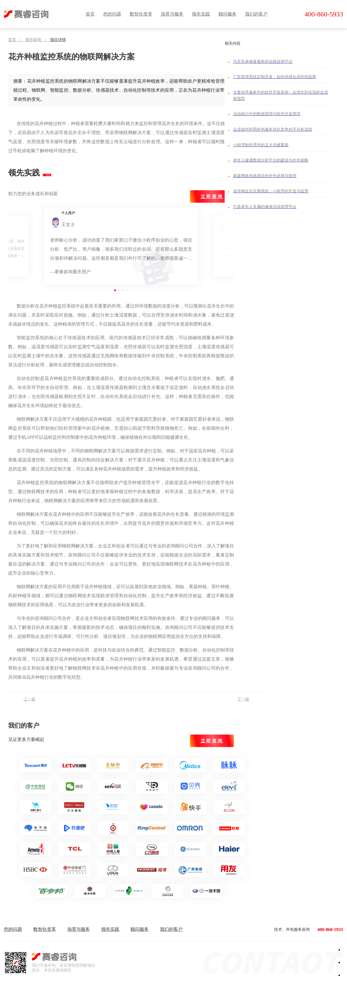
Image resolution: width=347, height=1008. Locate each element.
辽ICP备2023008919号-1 (203, 997)
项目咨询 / (37, 40)
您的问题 (112, 14)
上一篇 (29, 699)
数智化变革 (141, 14)
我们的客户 (256, 14)
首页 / (16, 40)
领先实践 (201, 14)
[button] (115, 290)
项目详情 (58, 40)
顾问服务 (227, 14)
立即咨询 (212, 196)
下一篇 (243, 699)
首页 (90, 14)
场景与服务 (172, 14)
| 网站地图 (228, 997)
